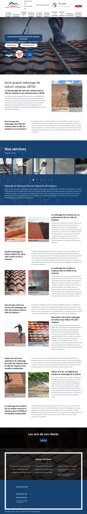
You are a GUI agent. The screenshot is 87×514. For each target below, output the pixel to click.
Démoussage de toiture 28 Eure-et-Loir (69, 15)
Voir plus (43, 440)
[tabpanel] (22, 167)
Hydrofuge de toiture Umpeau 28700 (43, 472)
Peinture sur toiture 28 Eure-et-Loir (62, 15)
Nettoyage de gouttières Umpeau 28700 (21, 472)
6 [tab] (52, 180)
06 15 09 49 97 (28, 7)
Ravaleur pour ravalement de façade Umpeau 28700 (66, 470)
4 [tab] (45, 180)
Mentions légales (35, 511)
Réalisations (11, 45)
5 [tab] (48, 180)
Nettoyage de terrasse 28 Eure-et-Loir (39, 15)
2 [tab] (37, 180)
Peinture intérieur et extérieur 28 (23, 15)
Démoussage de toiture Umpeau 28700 (21, 466)
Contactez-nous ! (29, 45)
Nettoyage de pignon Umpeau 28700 (43, 466)
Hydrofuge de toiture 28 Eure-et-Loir (31, 15)
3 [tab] (41, 180)
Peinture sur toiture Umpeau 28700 (20, 469)
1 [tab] (33, 180)
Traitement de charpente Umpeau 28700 (67, 466)
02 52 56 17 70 (28, 2)
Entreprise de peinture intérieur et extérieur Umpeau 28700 (66, 474)
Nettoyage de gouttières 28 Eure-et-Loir (54, 15)
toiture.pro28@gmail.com (43, 5)
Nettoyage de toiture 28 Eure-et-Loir (8, 15)
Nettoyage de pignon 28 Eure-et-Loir (47, 15)
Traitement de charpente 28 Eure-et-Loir (78, 15)
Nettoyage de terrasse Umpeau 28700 (44, 469)
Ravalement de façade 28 (16, 15)
